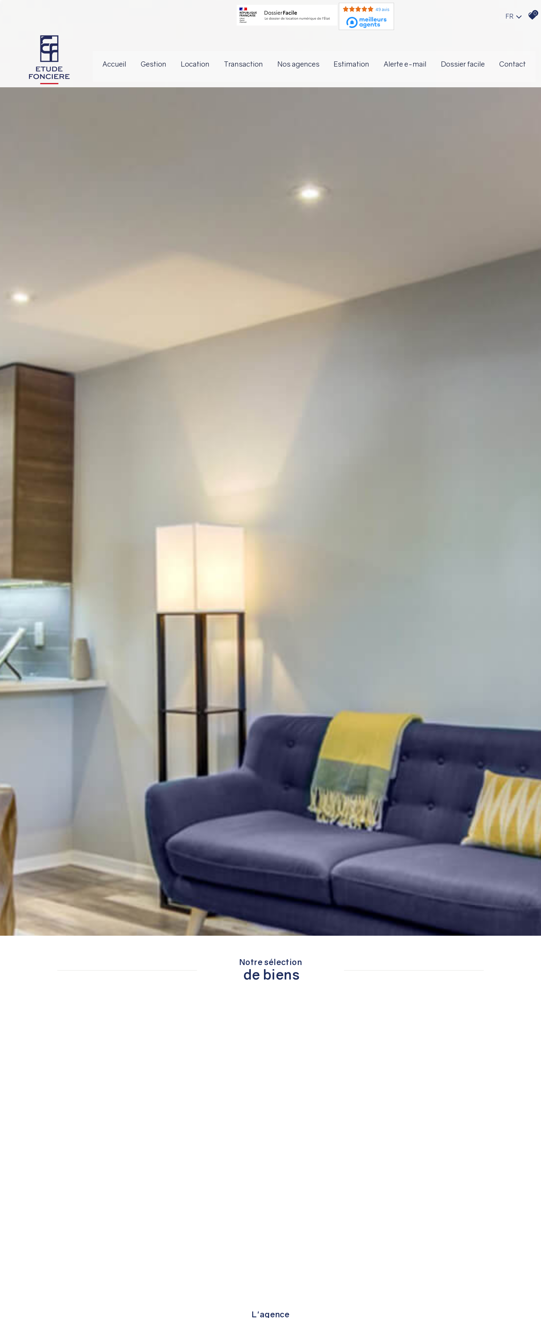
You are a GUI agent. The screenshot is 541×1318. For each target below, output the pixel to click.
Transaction (306, 56)
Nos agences (364, 56)
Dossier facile (305, 82)
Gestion (211, 56)
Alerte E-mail (476, 56)
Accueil (169, 56)
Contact (358, 82)
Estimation (420, 56)
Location (255, 56)
